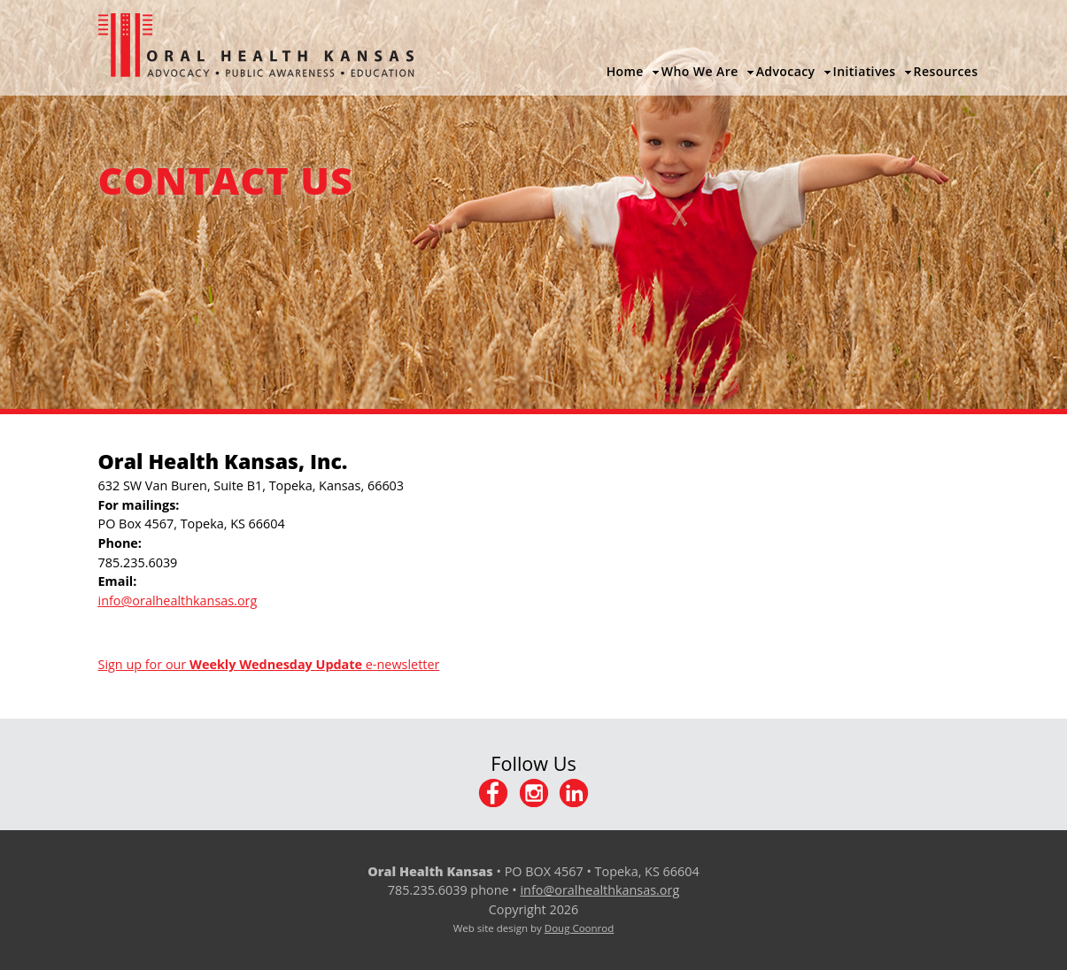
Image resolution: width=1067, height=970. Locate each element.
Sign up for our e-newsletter (269, 664)
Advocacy (786, 71)
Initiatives (864, 71)
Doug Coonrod (579, 928)
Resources (946, 71)
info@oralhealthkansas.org (599, 889)
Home (625, 71)
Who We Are (699, 71)
